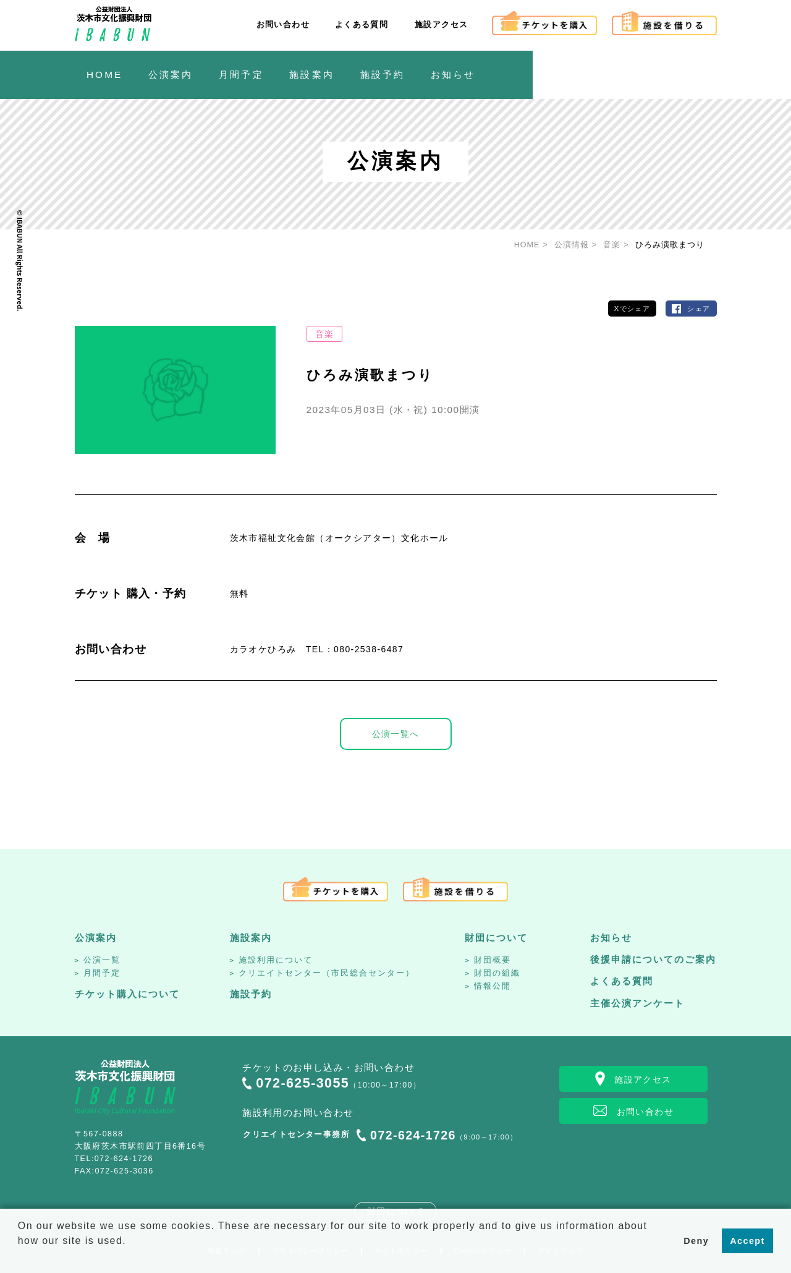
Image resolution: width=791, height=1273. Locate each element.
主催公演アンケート (637, 1003)
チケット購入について (127, 994)
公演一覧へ (396, 734)
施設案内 (251, 937)
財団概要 (492, 959)
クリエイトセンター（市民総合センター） (327, 972)
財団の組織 (497, 972)
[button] (20, 1257)
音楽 (324, 334)
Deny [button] (696, 1241)
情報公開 (492, 985)
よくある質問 (361, 24)
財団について (496, 937)
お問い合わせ (283, 24)
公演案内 (96, 937)
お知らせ (611, 937)
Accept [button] (747, 1241)
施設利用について (276, 959)
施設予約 (251, 994)
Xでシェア (632, 308)
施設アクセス (441, 24)
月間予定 (102, 972)
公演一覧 (102, 959)
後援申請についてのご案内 (653, 959)
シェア (698, 308)
